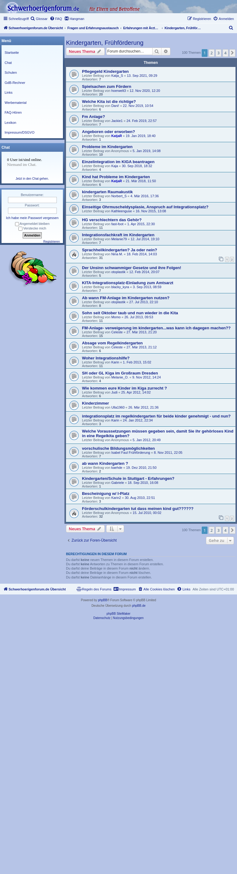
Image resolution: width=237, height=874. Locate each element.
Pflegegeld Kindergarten (105, 71)
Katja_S (117, 75)
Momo (116, 317)
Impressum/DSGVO (19, 132)
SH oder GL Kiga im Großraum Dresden (120, 373)
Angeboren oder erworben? (108, 131)
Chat (8, 63)
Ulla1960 (117, 407)
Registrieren (51, 241)
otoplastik (118, 272)
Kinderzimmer (95, 403)
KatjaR (116, 136)
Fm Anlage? (93, 116)
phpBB (102, 600)
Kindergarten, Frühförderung (104, 42)
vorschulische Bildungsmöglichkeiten (118, 448)
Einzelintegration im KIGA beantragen (118, 161)
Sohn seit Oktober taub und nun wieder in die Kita (130, 313)
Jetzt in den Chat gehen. (32, 178)
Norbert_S (118, 196)
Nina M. (117, 254)
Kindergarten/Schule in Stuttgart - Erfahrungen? (128, 478)
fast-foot (117, 224)
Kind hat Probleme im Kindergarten (116, 176)
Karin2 (116, 498)
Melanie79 (119, 239)
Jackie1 (116, 121)
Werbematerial (15, 102)
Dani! (115, 106)
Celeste (116, 332)
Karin (115, 362)
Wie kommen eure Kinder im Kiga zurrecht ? (124, 388)
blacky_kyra (120, 287)
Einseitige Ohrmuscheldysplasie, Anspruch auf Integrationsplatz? (145, 207)
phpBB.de (139, 605)
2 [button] (212, 53)
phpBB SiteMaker (118, 613)
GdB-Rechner (15, 82)
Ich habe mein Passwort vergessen (32, 218)
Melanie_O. (119, 377)
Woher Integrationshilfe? (106, 358)
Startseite (12, 52)
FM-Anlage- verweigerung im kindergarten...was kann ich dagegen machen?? (156, 328)
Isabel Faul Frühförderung (130, 452)
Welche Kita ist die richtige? (109, 101)
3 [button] (218, 53)
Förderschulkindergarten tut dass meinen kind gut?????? (137, 508)
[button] (232, 53)
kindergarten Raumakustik (107, 192)
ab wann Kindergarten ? (105, 463)
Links (9, 92)
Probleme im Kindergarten (107, 146)
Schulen (11, 72)
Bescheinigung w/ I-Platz (106, 493)
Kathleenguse (121, 211)
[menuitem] (39, 18)
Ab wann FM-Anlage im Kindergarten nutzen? (125, 298)
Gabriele (117, 482)
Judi (114, 392)
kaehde (116, 467)
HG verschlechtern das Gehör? (112, 220)
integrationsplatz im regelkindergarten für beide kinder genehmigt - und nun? (156, 416)
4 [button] (225, 53)
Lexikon (10, 122)
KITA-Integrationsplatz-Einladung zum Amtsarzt (127, 282)
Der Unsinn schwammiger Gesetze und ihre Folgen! (131, 267)
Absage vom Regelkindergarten (112, 343)
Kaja (114, 166)
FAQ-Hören (13, 112)
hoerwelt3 (118, 90)
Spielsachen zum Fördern (106, 86)
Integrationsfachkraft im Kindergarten (118, 235)
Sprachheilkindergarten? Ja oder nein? (119, 250)
